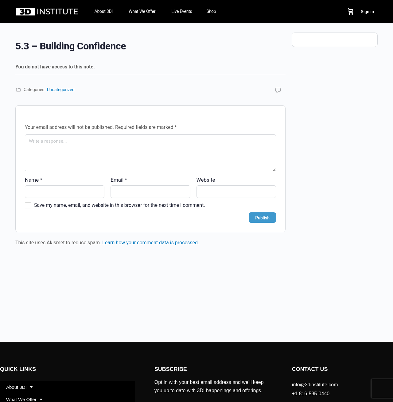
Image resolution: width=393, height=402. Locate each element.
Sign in (367, 11)
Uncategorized (61, 89)
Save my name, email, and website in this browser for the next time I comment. (119, 205)
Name (33, 180)
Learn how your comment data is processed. (150, 242)
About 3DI (19, 387)
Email (119, 180)
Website (205, 180)
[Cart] (351, 11)
